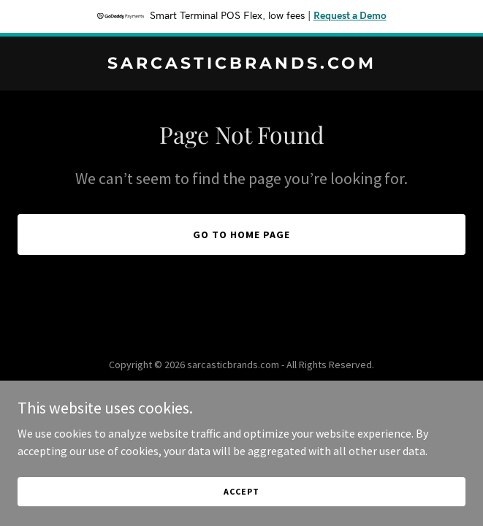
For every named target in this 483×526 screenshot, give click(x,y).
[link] (241, 64)
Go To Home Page (241, 234)
